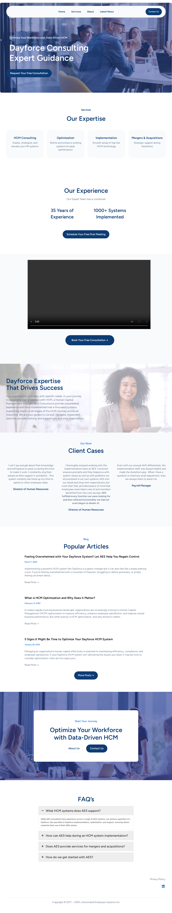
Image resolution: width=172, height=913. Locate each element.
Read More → (32, 582)
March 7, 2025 (31, 562)
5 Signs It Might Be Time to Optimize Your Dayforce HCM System (69, 639)
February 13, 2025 (33, 603)
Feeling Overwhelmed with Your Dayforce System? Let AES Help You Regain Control (82, 556)
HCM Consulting (25, 138)
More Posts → (86, 675)
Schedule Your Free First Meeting (86, 234)
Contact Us (154, 11)
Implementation (106, 138)
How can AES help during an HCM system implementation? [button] (84, 835)
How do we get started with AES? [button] (67, 857)
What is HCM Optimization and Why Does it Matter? (60, 598)
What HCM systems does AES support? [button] (71, 811)
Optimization (65, 138)
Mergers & (147, 138)
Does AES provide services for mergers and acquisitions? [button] (83, 846)
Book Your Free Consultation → (90, 340)
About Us (74, 748)
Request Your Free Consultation (29, 73)
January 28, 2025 (32, 644)
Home (61, 11)
